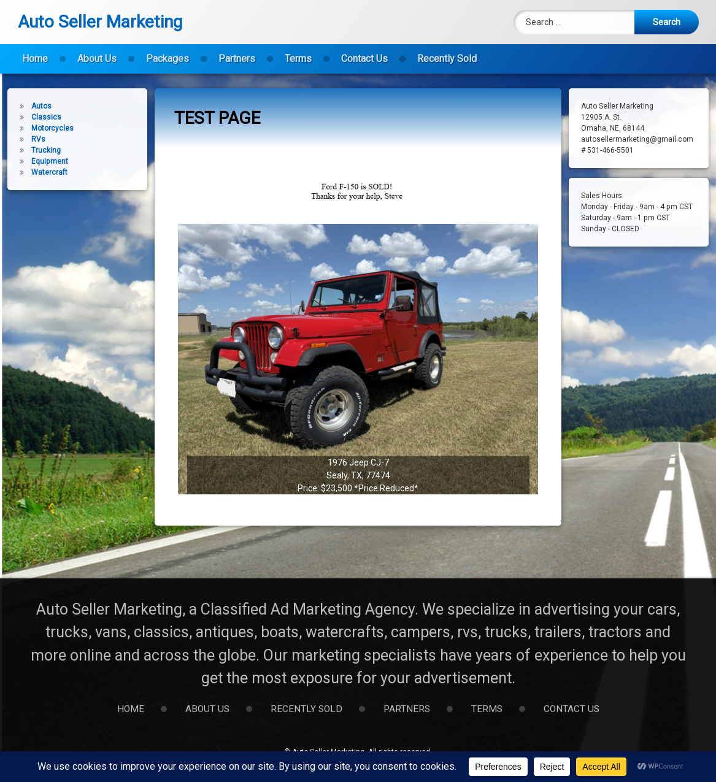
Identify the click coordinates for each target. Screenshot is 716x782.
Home (35, 54)
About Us (97, 54)
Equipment (41, 161)
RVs (30, 139)
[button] (358, 385)
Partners (236, 54)
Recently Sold (447, 54)
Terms (298, 54)
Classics (38, 117)
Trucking (37, 150)
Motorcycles (44, 128)
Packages (167, 54)
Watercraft (41, 172)
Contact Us (364, 54)
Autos (33, 106)
